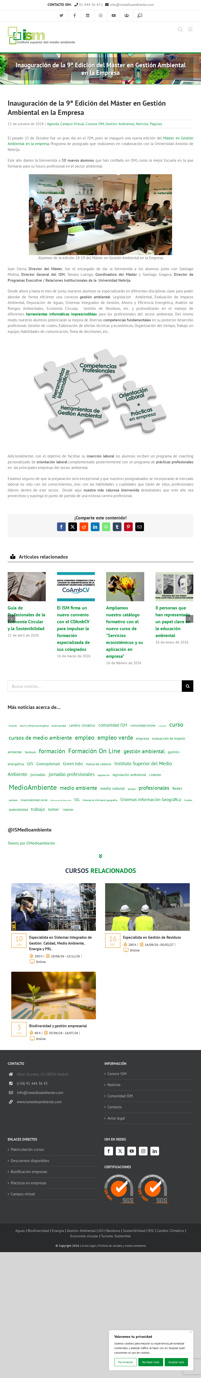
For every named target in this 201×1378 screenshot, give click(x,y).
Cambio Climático (170, 1230)
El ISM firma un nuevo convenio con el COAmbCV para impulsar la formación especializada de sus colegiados (73, 628)
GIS (101, 1230)
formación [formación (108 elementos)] (52, 751)
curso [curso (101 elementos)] (176, 724)
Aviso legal (116, 1118)
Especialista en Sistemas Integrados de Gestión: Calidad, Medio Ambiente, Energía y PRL (60, 943)
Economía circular (84, 1235)
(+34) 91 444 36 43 (32, 1083)
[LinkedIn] (154, 1151)
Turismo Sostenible (116, 1235)
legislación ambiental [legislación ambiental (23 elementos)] (129, 774)
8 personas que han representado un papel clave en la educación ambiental (173, 621)
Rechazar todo (150, 1362)
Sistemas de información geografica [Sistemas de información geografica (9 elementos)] (100, 800)
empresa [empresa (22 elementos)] (142, 738)
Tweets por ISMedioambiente (31, 843)
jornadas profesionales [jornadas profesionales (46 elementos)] (72, 774)
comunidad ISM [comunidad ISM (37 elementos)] (112, 725)
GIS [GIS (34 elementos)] (30, 764)
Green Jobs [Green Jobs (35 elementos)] (73, 764)
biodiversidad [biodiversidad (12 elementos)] (59, 725)
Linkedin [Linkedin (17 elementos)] (155, 775)
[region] (151, 1350)
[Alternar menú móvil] (190, 29)
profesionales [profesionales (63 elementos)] (154, 787)
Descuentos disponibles (30, 1160)
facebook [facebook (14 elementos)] (30, 752)
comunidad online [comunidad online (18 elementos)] (142, 725)
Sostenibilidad (134, 1230)
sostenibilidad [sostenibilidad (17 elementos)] (18, 809)
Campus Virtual (72, 124)
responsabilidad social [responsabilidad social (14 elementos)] (33, 800)
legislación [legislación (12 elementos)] (103, 775)
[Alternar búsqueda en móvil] (180, 29)
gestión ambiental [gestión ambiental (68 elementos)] (144, 751)
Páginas (156, 124)
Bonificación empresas (29, 1171)
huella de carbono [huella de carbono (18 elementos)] (98, 764)
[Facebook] (108, 1151)
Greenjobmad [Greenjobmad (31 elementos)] (48, 764)
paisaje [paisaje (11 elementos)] (132, 789)
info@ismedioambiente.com (129, 4)
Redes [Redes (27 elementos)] (177, 788)
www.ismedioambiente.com (39, 1101)
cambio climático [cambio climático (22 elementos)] (82, 725)
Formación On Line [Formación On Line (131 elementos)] (94, 751)
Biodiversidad (38, 1230)
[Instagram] (143, 1151)
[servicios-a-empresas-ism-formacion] (53, 885)
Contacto (114, 1106)
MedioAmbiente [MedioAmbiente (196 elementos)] (33, 787)
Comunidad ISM (120, 1095)
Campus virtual (23, 1193)
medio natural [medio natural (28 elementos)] (112, 788)
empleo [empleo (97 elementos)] (84, 737)
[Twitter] (120, 1151)
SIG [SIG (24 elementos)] (77, 799)
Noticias (142, 124)
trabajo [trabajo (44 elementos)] (38, 809)
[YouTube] (131, 1151)
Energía (58, 1230)
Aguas (20, 1230)
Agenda (53, 124)
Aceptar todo (176, 1362)
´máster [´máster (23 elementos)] (68, 809)
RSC (151, 1230)
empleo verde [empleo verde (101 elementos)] (115, 737)
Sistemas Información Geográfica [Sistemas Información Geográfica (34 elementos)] (150, 799)
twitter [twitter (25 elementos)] (53, 809)
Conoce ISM (95, 124)
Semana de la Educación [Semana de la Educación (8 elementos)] (60, 800)
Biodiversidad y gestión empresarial (58, 1025)
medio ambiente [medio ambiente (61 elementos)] (78, 787)
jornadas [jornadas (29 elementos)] (38, 774)
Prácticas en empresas (28, 1182)
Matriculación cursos (27, 1149)
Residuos (113, 1230)
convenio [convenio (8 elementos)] (162, 726)
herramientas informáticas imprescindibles (61, 314)
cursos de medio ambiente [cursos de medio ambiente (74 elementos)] (40, 737)
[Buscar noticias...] (95, 686)
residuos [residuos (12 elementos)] (13, 800)
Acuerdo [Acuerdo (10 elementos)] (13, 725)
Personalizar (125, 1362)
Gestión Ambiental (119, 124)
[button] (11, 619)
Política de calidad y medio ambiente (122, 1246)
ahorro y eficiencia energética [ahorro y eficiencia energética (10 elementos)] (34, 725)
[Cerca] (191, 1332)
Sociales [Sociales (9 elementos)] (188, 800)
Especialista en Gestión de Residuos (152, 937)
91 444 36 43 (87, 4)
